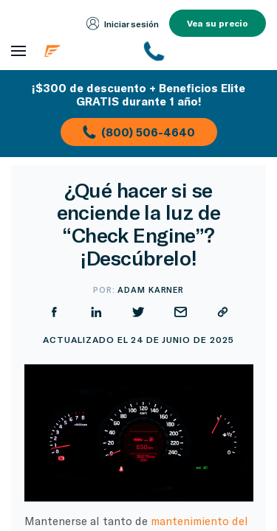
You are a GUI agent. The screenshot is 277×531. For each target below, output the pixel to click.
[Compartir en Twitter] (138, 312)
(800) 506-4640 (139, 132)
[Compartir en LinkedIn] (96, 312)
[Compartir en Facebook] (54, 312)
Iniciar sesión (123, 23)
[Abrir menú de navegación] (18, 51)
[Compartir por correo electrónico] (180, 312)
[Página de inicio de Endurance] (85, 51)
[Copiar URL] (222, 312)
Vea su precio (217, 23)
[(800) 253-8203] (206, 51)
